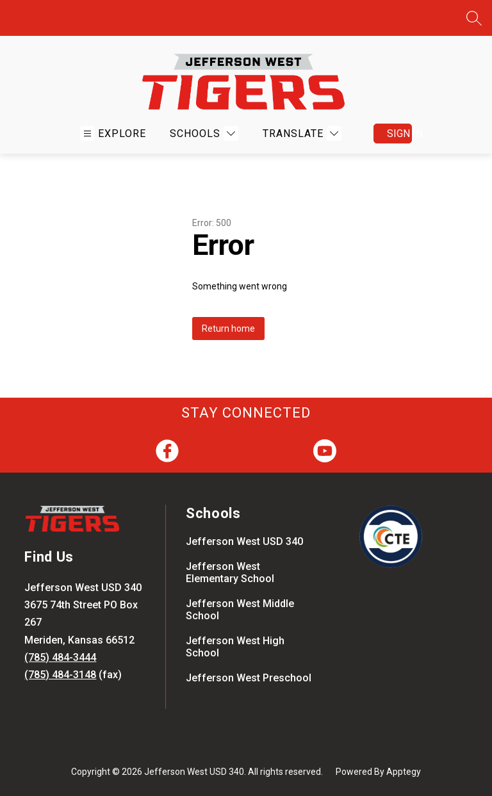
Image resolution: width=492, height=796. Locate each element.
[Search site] (474, 18)
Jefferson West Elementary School (230, 572)
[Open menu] (113, 134)
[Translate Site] (300, 134)
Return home (228, 328)
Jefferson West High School (235, 647)
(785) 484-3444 (60, 657)
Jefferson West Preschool (248, 678)
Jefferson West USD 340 (244, 541)
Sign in (399, 133)
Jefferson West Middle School (240, 609)
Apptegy (403, 772)
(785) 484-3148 (60, 675)
